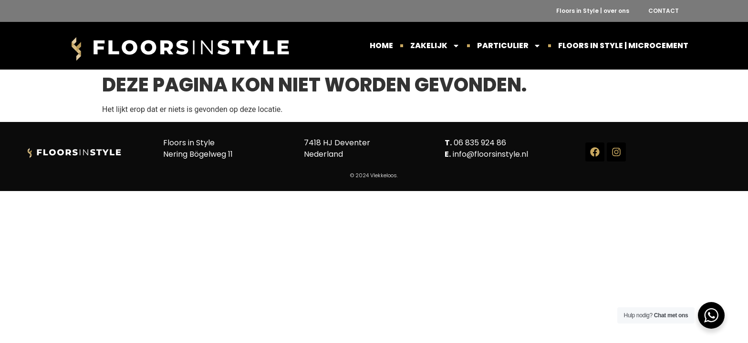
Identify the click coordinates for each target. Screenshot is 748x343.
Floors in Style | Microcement (623, 45)
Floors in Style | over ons (592, 11)
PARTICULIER (509, 46)
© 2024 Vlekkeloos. (374, 175)
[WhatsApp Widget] (711, 315)
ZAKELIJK (435, 46)
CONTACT (663, 11)
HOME (381, 45)
